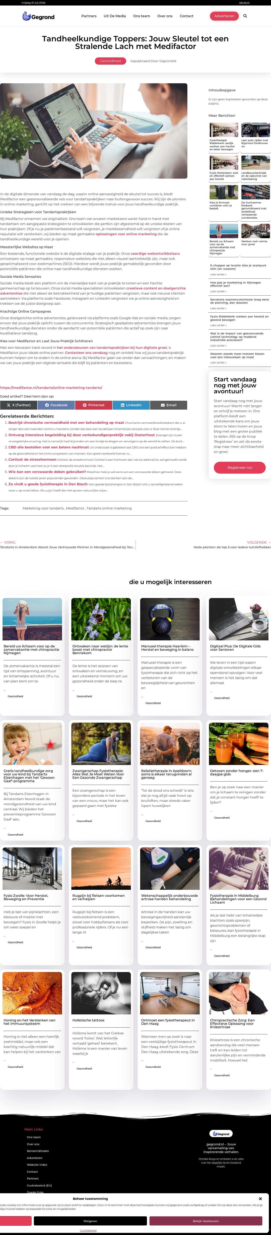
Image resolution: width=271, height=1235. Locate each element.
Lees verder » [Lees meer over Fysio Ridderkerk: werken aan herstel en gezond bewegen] (218, 325)
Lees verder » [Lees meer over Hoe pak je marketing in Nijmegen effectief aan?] (218, 291)
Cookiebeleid (88, 1230)
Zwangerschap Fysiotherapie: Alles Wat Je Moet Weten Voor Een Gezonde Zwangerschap (98, 774)
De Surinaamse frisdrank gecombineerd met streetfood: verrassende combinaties (253, 210)
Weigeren (90, 1221)
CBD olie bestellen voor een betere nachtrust (48, 447)
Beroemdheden (38, 1151)
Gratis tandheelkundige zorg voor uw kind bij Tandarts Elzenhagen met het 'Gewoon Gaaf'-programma (29, 776)
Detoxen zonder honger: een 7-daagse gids (237, 772)
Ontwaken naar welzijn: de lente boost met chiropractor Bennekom (100, 649)
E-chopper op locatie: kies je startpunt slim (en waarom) (238, 267)
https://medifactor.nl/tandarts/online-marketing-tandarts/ (51, 388)
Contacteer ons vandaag (86, 353)
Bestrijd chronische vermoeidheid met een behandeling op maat (66, 423)
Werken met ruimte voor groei (254, 243)
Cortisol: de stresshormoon (32, 460)
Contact (187, 16)
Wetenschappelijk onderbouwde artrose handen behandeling (169, 897)
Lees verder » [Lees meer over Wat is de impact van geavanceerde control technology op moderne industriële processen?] (218, 345)
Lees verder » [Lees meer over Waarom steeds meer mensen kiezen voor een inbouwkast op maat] (218, 362)
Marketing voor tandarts (43, 508)
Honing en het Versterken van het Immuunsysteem (29, 1022)
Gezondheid (110, 61)
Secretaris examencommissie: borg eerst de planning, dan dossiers (239, 301)
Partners (89, 16)
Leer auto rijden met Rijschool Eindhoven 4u (254, 143)
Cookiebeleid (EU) (39, 1185)
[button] (260, 1199)
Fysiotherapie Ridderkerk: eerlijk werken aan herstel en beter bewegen (222, 145)
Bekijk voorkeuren (206, 1221)
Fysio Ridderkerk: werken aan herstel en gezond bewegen (239, 318)
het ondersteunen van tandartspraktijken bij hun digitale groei (112, 348)
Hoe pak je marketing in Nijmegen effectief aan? (235, 284)
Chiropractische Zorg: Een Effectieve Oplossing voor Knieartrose (232, 1023)
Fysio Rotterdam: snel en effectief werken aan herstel (224, 176)
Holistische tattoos (88, 1020)
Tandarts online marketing (109, 508)
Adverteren (35, 1158)
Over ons (165, 16)
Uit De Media (115, 16)
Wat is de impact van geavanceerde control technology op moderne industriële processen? (236, 337)
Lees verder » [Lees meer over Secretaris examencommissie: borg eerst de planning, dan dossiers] (218, 308)
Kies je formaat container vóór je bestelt (221, 205)
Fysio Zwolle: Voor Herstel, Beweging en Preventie (26, 897)
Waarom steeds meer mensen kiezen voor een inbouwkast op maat (237, 355)
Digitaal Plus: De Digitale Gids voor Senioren (235, 648)
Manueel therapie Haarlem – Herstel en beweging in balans (167, 648)
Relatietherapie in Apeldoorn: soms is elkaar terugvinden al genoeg (166, 774)
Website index (37, 1164)
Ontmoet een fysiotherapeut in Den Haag (168, 1022)
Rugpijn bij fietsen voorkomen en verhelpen (98, 897)
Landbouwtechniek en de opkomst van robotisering (254, 176)
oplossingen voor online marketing (126, 234)
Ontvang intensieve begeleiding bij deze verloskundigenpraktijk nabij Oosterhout (81, 435)
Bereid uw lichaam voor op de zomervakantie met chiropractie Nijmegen (222, 247)
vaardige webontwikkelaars (155, 254)
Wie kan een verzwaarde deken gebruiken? (47, 472)
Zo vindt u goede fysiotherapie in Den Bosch (48, 484)
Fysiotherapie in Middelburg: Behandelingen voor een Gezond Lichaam (238, 899)
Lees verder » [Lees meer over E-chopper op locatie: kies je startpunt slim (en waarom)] (218, 274)
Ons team (141, 16)
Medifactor (75, 508)
